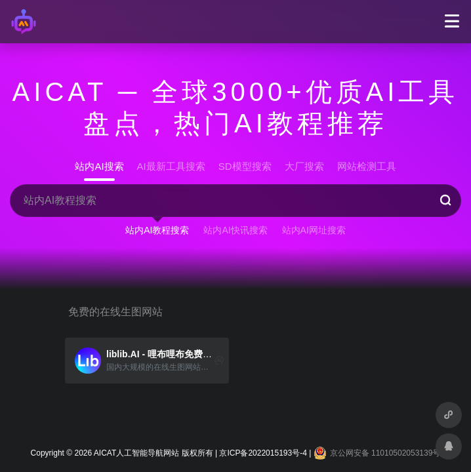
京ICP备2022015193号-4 (262, 453)
